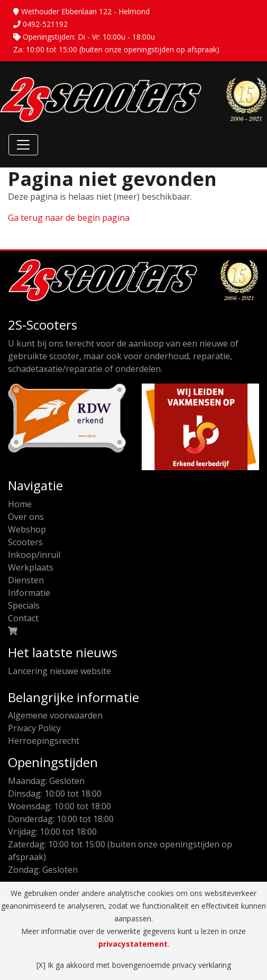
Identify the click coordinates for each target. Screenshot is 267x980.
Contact (23, 618)
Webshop (27, 529)
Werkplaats (30, 567)
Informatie (29, 593)
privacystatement (133, 944)
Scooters (25, 542)
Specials (24, 605)
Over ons (26, 516)
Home (20, 504)
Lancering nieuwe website (59, 671)
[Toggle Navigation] (23, 144)
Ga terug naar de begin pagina (69, 217)
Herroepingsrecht (43, 740)
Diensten (26, 580)
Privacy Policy (34, 728)
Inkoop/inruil (34, 555)
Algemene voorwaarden (55, 715)
